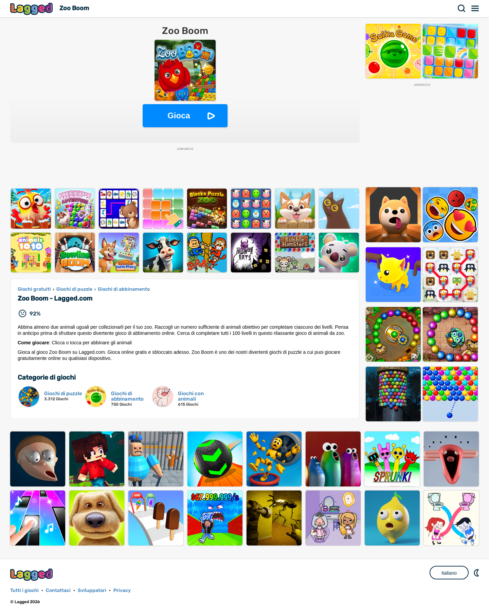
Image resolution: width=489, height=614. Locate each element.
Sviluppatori (92, 590)
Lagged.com (32, 574)
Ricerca (462, 8)
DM (477, 572)
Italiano (449, 573)
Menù (475, 8)
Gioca (178, 115)
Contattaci (58, 590)
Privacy (122, 590)
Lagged (32, 8)
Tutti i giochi (24, 590)
